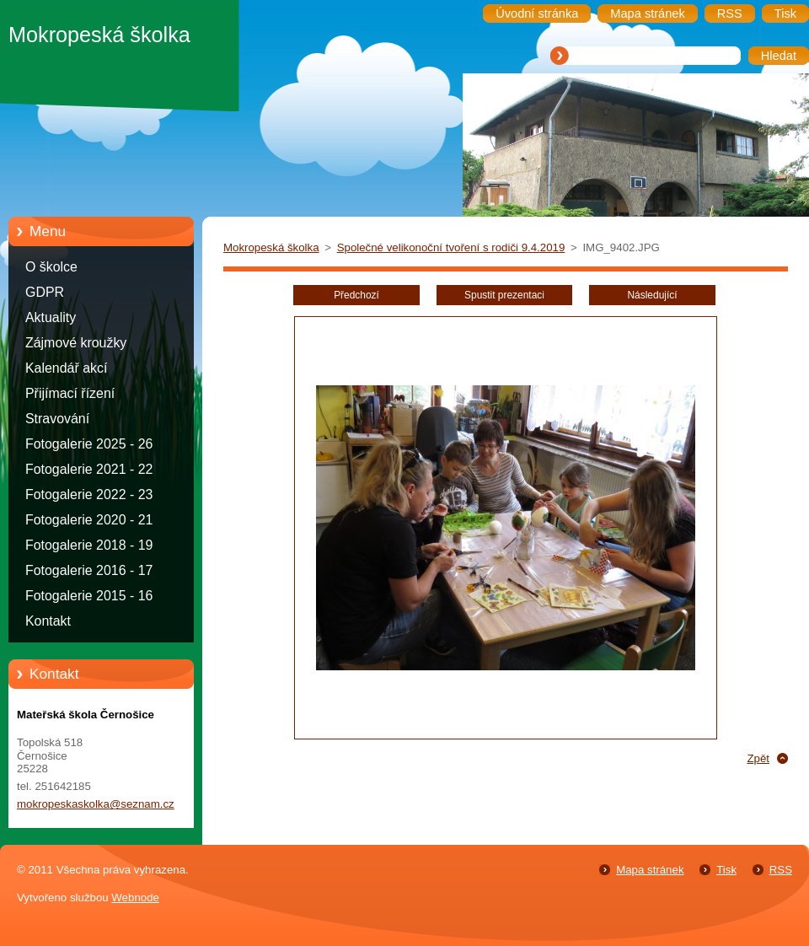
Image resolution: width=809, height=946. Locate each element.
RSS (780, 869)
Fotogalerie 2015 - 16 (89, 596)
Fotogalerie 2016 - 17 (89, 570)
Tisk (726, 869)
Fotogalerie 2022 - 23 (89, 494)
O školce (51, 267)
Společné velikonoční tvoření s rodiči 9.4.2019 (451, 247)
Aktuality (50, 317)
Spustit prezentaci (504, 295)
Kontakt (48, 621)
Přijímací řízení (70, 393)
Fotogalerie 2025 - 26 (89, 444)
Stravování (57, 418)
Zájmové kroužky (75, 343)
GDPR (44, 292)
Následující (652, 295)
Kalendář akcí (66, 368)
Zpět (758, 758)
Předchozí (356, 295)
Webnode (135, 897)
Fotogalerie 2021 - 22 (89, 469)
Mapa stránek (649, 869)
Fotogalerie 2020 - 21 (89, 520)
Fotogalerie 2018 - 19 (89, 545)
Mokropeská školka (271, 247)
